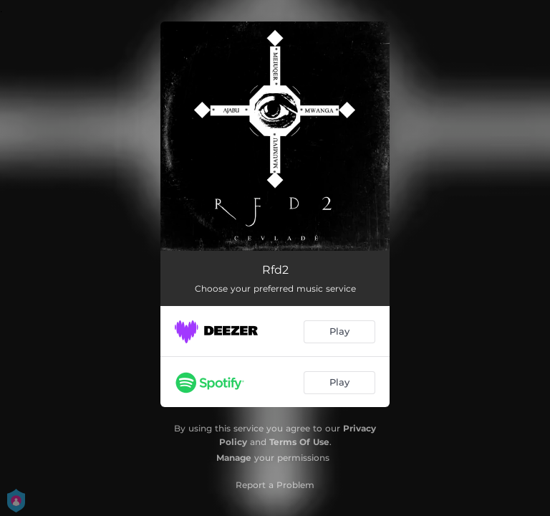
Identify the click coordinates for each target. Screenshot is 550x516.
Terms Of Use (299, 441)
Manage (233, 457)
